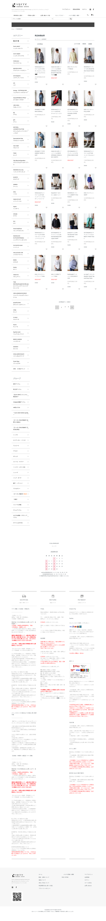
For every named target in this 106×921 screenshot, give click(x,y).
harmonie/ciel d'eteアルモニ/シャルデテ (18, 141)
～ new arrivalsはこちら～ (53, 24)
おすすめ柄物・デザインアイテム (19, 524)
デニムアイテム (17, 518)
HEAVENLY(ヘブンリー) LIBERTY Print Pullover (72, 195)
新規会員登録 (76, 9)
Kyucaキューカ (15, 331)
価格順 (84, 43)
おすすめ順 (77, 43)
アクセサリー (16, 494)
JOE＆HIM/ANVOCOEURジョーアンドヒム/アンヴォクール (19, 300)
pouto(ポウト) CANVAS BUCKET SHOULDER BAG (72, 234)
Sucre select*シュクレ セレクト (18, 47)
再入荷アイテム (17, 395)
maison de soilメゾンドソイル (17, 202)
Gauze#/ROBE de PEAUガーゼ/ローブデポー (19, 100)
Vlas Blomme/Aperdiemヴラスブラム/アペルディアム (19, 164)
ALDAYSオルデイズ (16, 180)
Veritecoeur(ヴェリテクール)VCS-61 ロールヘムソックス (56, 111)
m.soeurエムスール (16, 324)
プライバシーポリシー (53, 896)
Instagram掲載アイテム (19, 408)
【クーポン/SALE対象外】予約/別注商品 (19, 434)
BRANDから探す (18, 15)
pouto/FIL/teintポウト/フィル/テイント (19, 309)
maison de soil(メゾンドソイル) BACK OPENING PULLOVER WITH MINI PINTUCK (56, 70)
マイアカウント (66, 9)
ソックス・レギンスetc (19, 473)
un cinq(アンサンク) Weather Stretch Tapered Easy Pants (89, 276)
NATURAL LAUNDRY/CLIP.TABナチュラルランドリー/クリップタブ (19, 132)
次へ (71, 306)
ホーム (13, 29)
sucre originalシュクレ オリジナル (18, 54)
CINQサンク (15, 317)
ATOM (73, 885)
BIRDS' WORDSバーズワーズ (17, 346)
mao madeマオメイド (16, 148)
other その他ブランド (19, 374)
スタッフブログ (59, 15)
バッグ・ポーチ (17, 483)
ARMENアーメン (15, 187)
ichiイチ (14, 84)
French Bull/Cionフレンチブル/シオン (18, 231)
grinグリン (15, 122)
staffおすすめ (16, 413)
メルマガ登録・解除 (73, 882)
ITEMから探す (31, 15)
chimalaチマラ (15, 217)
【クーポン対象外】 (18, 501)
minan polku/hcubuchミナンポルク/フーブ (18, 361)
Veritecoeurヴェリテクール (17, 62)
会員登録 (88, 885)
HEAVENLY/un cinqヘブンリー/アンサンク (19, 172)
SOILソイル (15, 195)
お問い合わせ (89, 893)
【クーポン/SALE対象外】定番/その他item (19, 427)
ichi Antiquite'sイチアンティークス (18, 76)
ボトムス (15, 462)
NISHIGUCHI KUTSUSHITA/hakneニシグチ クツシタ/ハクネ (19, 240)
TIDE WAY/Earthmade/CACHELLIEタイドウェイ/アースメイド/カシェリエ (20, 288)
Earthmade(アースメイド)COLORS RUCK (72, 276)
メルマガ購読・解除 (74, 15)
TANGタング (15, 156)
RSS (69, 885)
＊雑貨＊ (15, 507)
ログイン (84, 9)
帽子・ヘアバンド (18, 489)
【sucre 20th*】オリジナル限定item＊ (19, 401)
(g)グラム (15, 115)
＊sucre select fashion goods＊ (19, 419)
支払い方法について (52, 890)
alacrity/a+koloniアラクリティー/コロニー (19, 69)
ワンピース (16, 451)
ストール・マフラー (18, 467)
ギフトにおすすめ (18, 530)
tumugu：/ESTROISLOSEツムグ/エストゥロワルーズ (20, 92)
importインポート (16, 209)
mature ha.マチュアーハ (16, 279)
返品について (50, 888)
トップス (15, 440)
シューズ (15, 478)
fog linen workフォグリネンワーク (18, 339)
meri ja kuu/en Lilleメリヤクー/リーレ (18, 257)
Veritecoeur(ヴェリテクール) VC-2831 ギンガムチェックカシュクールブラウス (40, 70)
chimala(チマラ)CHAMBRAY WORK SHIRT (40, 153)
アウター (15, 457)
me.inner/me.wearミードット (18, 250)
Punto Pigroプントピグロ (16, 368)
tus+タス (14, 224)
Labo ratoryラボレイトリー (17, 108)
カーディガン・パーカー (19, 446)
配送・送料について (52, 885)
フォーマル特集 (17, 512)
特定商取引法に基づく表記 (54, 893)
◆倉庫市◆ (16, 41)
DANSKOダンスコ (15, 353)
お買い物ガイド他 (45, 15)
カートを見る (89, 890)
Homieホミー (15, 272)
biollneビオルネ (15, 265)
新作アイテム (16, 390)
